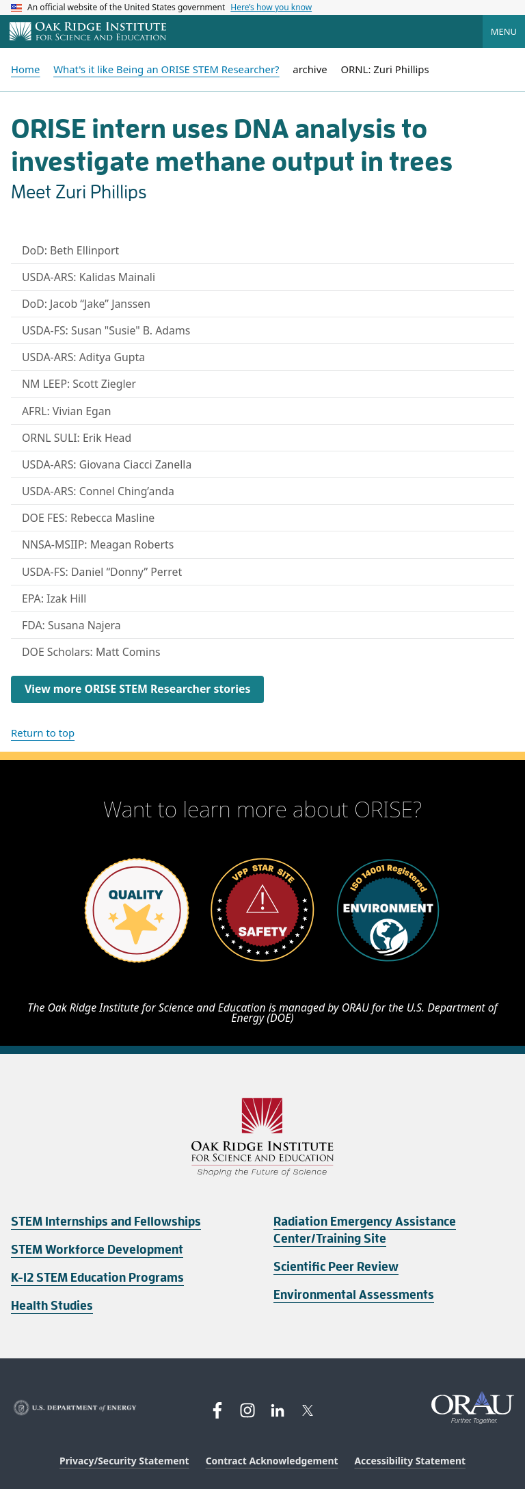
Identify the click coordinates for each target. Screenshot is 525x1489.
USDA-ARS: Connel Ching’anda (98, 491)
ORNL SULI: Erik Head (76, 437)
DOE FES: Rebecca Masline (88, 517)
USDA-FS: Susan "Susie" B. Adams (106, 330)
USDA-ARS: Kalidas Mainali (88, 277)
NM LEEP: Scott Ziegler (79, 383)
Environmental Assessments (353, 1295)
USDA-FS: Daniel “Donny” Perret (102, 571)
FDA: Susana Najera (71, 625)
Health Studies (52, 1306)
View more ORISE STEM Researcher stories (137, 688)
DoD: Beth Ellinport (70, 250)
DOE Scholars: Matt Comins (91, 651)
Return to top (43, 732)
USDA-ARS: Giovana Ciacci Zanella (106, 464)
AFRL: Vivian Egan (66, 411)
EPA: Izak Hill (54, 598)
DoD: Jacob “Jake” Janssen (86, 303)
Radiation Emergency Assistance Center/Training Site (364, 1230)
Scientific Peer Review (336, 1267)
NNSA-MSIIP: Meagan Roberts (98, 544)
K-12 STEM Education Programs (97, 1277)
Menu (504, 31)
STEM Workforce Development (97, 1249)
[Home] (88, 32)
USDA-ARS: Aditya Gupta (83, 357)
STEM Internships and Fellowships (106, 1221)
